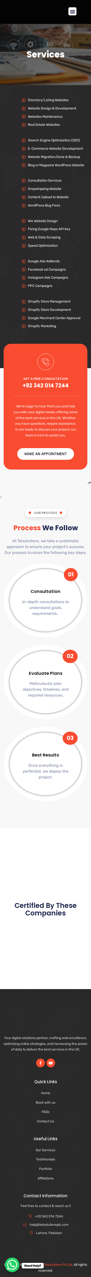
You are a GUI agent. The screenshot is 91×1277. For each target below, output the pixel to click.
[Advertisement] (45, 849)
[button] (72, 11)
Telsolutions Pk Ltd (58, 1265)
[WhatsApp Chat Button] (12, 1264)
